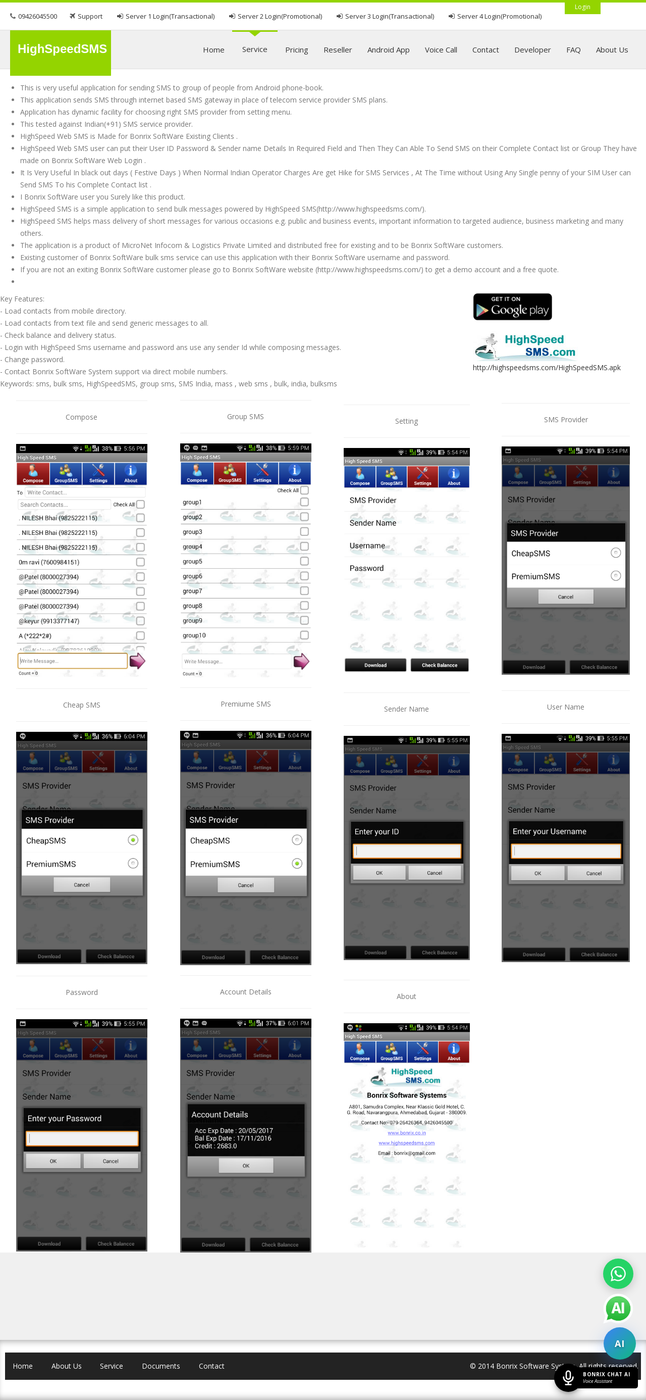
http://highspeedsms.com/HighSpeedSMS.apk (547, 367)
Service (254, 49)
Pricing (296, 49)
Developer (532, 49)
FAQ (573, 49)
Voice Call (441, 49)
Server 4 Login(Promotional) (499, 16)
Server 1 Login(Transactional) (170, 16)
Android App (388, 49)
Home (214, 49)
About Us (612, 49)
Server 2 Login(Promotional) (280, 16)
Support (90, 16)
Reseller (338, 49)
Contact (485, 49)
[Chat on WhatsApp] (618, 1274)
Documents (161, 1366)
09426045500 (37, 16)
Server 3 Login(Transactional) (389, 16)
